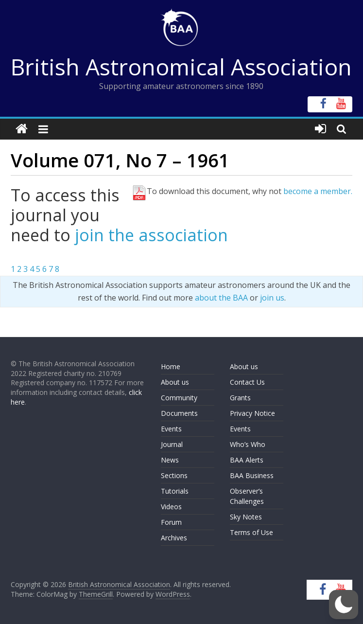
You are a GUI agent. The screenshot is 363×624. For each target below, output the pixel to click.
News (170, 459)
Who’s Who (247, 444)
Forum (171, 522)
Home (170, 366)
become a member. (317, 191)
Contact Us (247, 382)
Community (179, 397)
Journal (172, 444)
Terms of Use (251, 532)
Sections (174, 475)
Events (171, 428)
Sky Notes (246, 516)
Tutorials (175, 491)
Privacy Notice (252, 413)
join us (272, 297)
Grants (240, 397)
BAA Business (252, 475)
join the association (151, 235)
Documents (179, 413)
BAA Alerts (246, 459)
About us (175, 382)
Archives (174, 537)
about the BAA (221, 297)
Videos (171, 506)
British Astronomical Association (181, 67)
